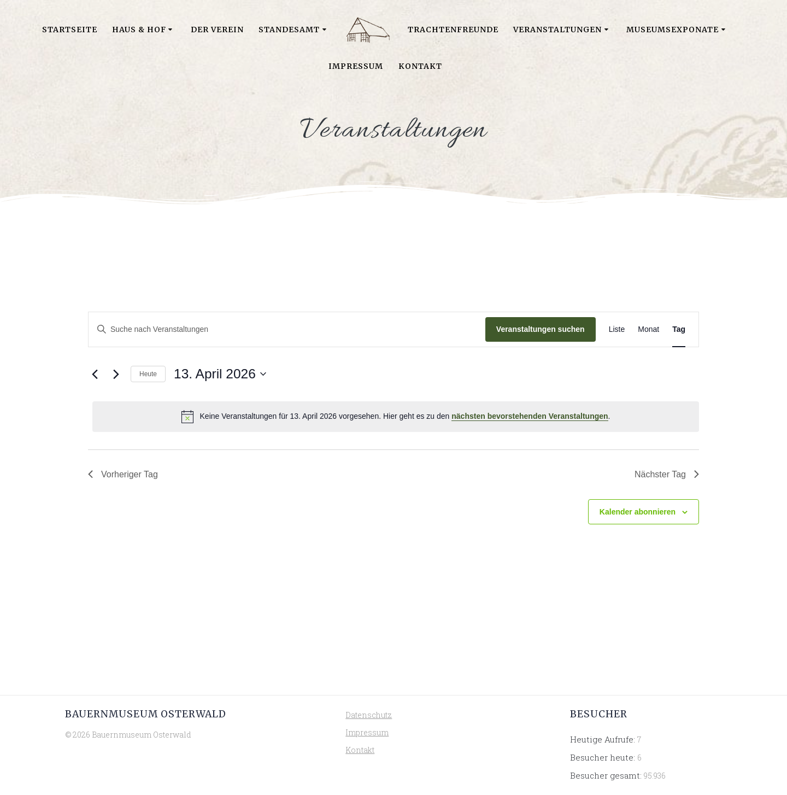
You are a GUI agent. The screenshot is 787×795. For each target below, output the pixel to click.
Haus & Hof (139, 29)
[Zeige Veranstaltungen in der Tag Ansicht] (678, 329)
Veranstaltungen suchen (540, 329)
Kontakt (420, 66)
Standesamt (289, 29)
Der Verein (217, 29)
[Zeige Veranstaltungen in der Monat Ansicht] (648, 329)
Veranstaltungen (557, 29)
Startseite (69, 29)
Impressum (355, 66)
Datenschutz (368, 715)
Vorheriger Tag (123, 474)
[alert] (395, 416)
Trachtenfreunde (453, 29)
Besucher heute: (603, 757)
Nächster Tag (667, 474)
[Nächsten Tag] (115, 374)
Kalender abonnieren (638, 511)
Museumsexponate (672, 29)
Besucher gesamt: (607, 775)
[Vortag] (94, 374)
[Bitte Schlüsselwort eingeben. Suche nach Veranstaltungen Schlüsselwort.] (287, 329)
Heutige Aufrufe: (603, 739)
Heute (148, 374)
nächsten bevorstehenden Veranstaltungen (529, 416)
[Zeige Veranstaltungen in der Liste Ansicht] (617, 329)
